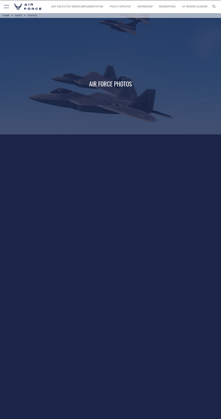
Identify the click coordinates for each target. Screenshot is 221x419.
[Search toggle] (215, 7)
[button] (6, 6)
